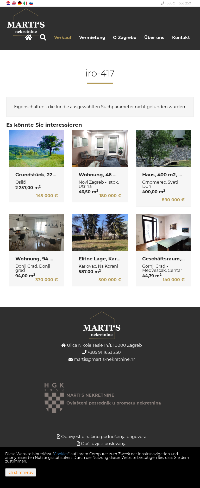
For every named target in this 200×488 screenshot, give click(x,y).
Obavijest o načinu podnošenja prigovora (103, 436)
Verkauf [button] (62, 37)
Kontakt (181, 37)
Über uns (154, 37)
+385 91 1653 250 (176, 3)
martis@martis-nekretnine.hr (101, 359)
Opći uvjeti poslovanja (104, 443)
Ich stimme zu (21, 472)
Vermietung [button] (92, 37)
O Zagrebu (124, 37)
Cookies (61, 454)
